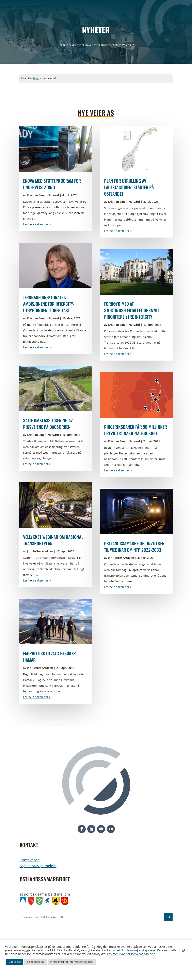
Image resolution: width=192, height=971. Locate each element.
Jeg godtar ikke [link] (35, 962)
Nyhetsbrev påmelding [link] (39, 865)
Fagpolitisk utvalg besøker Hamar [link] (49, 656)
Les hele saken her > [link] (37, 224)
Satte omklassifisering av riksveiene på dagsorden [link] (48, 423)
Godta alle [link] (15, 962)
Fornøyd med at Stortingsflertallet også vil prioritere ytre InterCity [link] (131, 310)
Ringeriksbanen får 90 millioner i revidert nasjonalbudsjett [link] (135, 429)
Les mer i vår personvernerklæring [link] (131, 954)
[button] (82, 829)
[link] (55, 149)
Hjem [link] (36, 78)
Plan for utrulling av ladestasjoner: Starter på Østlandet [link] (129, 187)
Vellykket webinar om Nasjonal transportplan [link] (53, 540)
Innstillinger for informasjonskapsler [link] (71, 962)
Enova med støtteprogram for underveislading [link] (52, 183)
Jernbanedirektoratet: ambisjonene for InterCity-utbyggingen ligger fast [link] (49, 303)
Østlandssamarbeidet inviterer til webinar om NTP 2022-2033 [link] (134, 546)
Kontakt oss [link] (30, 859)
